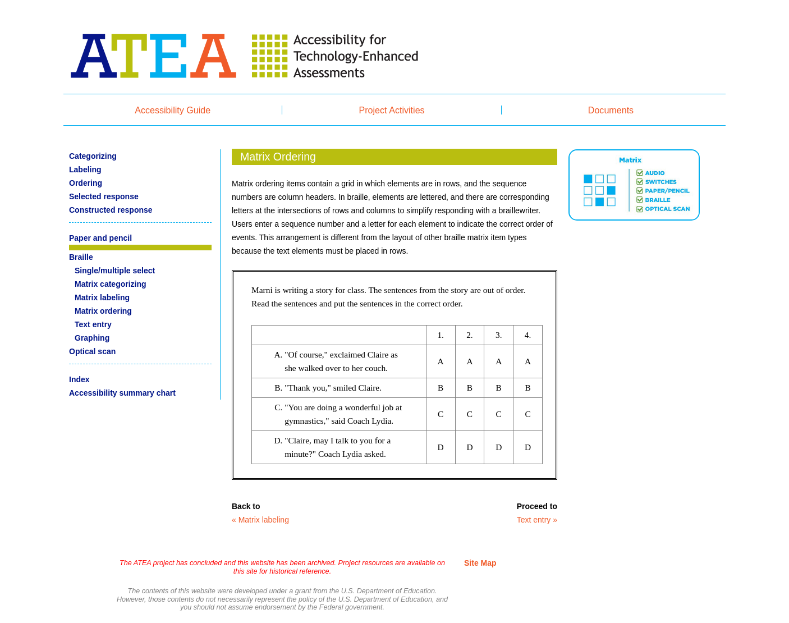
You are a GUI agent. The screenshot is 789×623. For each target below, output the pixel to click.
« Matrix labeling (260, 519)
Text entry (93, 324)
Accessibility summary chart (122, 392)
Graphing (92, 337)
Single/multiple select (115, 270)
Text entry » (537, 519)
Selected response (104, 196)
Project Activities (392, 110)
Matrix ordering (103, 310)
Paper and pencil (100, 237)
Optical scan (92, 351)
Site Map (480, 562)
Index (79, 379)
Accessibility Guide (172, 110)
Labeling (85, 169)
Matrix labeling (102, 297)
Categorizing (93, 156)
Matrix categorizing (110, 284)
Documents (611, 110)
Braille (81, 257)
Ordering (85, 182)
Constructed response (111, 209)
